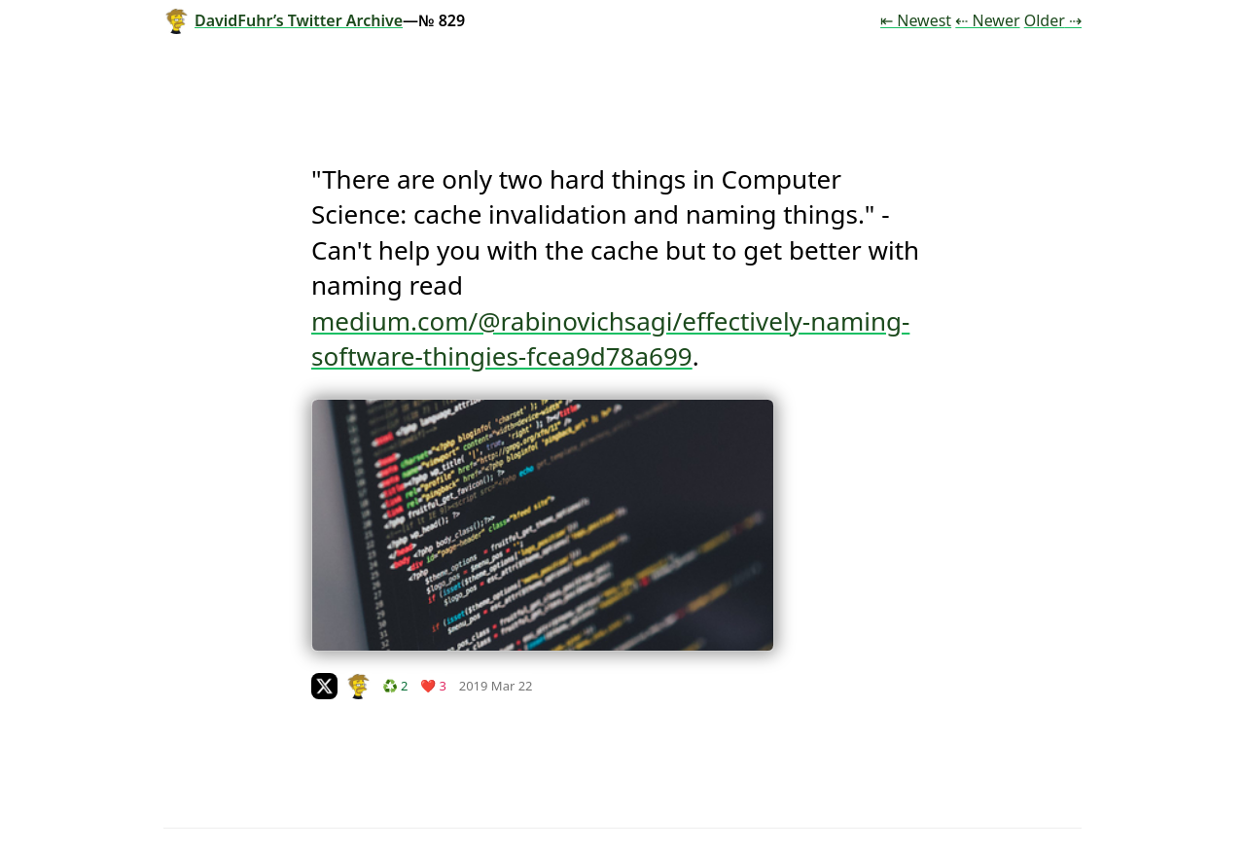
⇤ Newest (915, 20)
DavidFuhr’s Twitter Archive (283, 20)
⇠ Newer (987, 20)
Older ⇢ (1053, 20)
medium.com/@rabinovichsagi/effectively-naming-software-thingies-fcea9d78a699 (610, 338)
